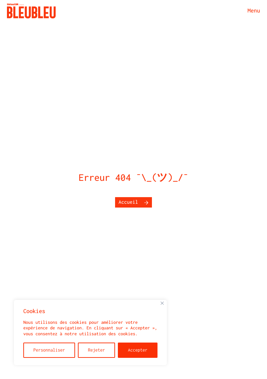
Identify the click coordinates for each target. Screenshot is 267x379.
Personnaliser (49, 350)
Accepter (137, 350)
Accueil (128, 202)
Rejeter (96, 350)
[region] (90, 332)
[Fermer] (162, 303)
